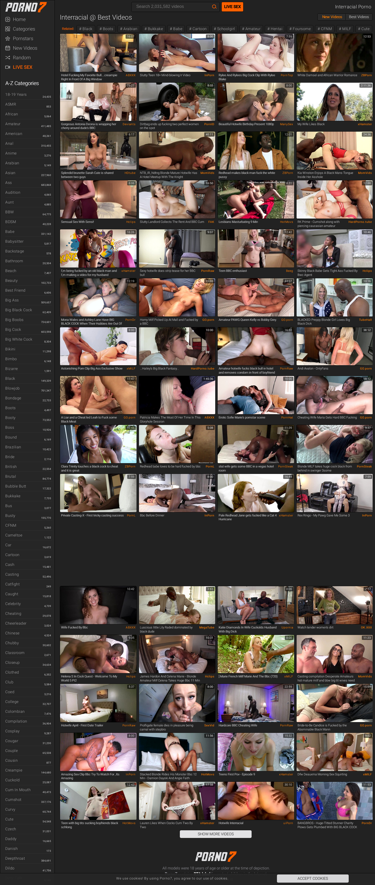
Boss (9, 427)
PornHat (287, 417)
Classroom (15, 652)
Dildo (10, 868)
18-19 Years (16, 94)
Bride (10, 457)
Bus (8, 506)
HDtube (130, 173)
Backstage (14, 251)
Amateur (13, 124)
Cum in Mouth (18, 790)
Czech (10, 829)
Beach (11, 270)
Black (10, 378)
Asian (10, 173)
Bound (11, 437)
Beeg (289, 271)
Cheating (13, 613)
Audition (12, 192)
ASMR (10, 104)
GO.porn (208, 320)
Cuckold (12, 780)
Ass (8, 182)
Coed (9, 692)
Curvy (10, 809)
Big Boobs (14, 319)
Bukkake (13, 496)
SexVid (209, 725)
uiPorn (288, 823)
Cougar (11, 741)
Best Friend (15, 290)
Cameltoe (13, 535)
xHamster (365, 124)
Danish (11, 848)
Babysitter (14, 241)
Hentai (276, 29)
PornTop (287, 75)
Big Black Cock (18, 310)
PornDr (130, 320)
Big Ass (12, 300)
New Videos (25, 48)
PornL (210, 466)
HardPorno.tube (360, 222)
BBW (9, 212)
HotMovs (286, 222)
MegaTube (206, 627)
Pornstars (23, 38)
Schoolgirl (225, 29)
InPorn (209, 75)
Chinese (12, 633)
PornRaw (207, 271)
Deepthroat (15, 858)
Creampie (13, 770)
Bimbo (11, 359)
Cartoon (12, 554)
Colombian (15, 711)
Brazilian (13, 447)
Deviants (129, 124)
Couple (11, 750)
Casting (12, 574)
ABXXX (131, 75)
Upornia (287, 627)
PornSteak (285, 466)
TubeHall (365, 320)
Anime (11, 153)
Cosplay (12, 731)
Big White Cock (18, 339)
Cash (9, 564)
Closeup (12, 662)
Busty (10, 515)
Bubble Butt (15, 486)
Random (22, 57)
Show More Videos (216, 834)
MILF (346, 29)
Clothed (12, 672)
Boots (10, 408)
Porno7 (29, 7)
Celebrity (13, 603)
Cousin (11, 760)
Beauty (11, 280)
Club (9, 682)
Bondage (13, 398)
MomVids (207, 173)
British (11, 466)
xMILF (131, 368)
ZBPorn (366, 75)
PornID (209, 124)
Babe (9, 231)
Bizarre (11, 368)
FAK (211, 222)
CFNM (10, 525)
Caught (11, 594)
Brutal (10, 476)
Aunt (9, 202)
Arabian (12, 163)
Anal (9, 143)
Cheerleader (16, 623)
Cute (9, 819)
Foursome (301, 29)
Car (8, 545)
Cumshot (13, 799)
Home (19, 19)
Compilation (16, 721)
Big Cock (13, 329)
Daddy (11, 839)
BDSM (10, 222)
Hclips (131, 222)
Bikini (10, 349)
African (11, 114)
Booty (10, 417)
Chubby (12, 643)
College (12, 701)
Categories (24, 29)
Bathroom (14, 261)
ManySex (286, 124)
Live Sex (23, 67)
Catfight (12, 584)
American (13, 133)
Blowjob (12, 388)
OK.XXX (366, 627)
